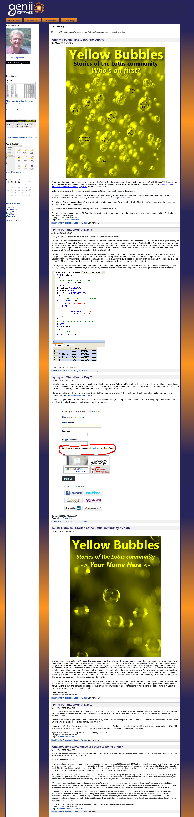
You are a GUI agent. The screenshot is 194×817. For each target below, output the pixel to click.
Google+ (77, 223)
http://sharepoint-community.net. (79, 395)
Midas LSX (80, 809)
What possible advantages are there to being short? (87, 746)
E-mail (84, 223)
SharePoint (69, 737)
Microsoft (60, 737)
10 (8, 190)
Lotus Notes (61, 220)
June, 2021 (10, 211)
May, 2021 (9, 213)
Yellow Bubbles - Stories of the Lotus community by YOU (90, 528)
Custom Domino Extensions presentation (22, 137)
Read (53, 223)
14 (22, 190)
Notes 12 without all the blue (21, 171)
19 (15, 193)
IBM (68, 220)
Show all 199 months (13, 220)
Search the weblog (13, 204)
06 (19, 187)
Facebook (68, 223)
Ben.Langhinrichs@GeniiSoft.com (116, 198)
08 (26, 187)
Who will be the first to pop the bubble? (78, 39)
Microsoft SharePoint (65, 518)
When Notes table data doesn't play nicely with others (21, 101)
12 (15, 190)
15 (26, 190)
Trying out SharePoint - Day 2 (71, 377)
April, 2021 (10, 215)
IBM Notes (75, 220)
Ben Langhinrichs (17, 58)
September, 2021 (12, 209)
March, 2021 (10, 217)
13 (19, 190)
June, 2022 (10, 208)
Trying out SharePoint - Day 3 (71, 229)
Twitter (59, 223)
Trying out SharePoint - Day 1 (71, 704)
